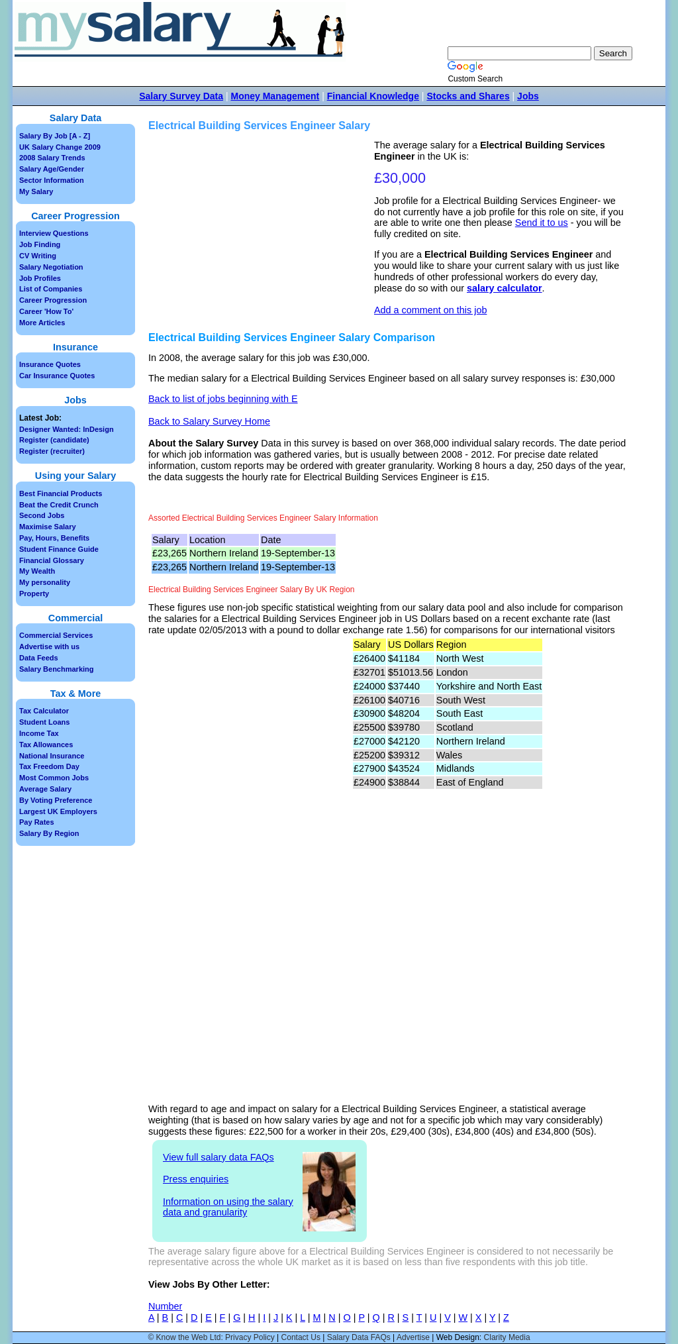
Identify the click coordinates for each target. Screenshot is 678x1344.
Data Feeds (38, 658)
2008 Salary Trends (52, 158)
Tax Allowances (46, 745)
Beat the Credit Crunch (59, 505)
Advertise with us (49, 646)
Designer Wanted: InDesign (66, 429)
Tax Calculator (44, 711)
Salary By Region (49, 833)
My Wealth (37, 571)
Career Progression (53, 300)
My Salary (36, 191)
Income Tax (39, 733)
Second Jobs (41, 515)
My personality (44, 582)
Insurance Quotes (50, 364)
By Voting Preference (55, 800)
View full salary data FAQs (218, 1157)
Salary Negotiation (51, 267)
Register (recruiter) (52, 451)
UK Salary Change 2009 (60, 147)
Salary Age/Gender (51, 169)
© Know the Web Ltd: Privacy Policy (211, 1337)
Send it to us (541, 222)
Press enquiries (195, 1179)
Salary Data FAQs (359, 1337)
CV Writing (37, 256)
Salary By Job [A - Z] (54, 136)
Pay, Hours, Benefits (54, 538)
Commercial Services (56, 635)
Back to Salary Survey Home (209, 421)
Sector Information (51, 180)
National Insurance (51, 756)
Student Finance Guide (59, 549)
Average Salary (45, 789)
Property (34, 593)
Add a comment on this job (430, 310)
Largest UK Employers (58, 811)
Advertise (413, 1337)
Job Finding (39, 244)
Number (165, 1306)
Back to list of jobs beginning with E (223, 398)
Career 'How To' (46, 311)
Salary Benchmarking (56, 669)
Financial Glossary (51, 560)
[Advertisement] (263, 232)
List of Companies (50, 289)
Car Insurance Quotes (57, 376)
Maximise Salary (47, 527)
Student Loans (44, 722)
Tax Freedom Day (49, 766)
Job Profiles (40, 278)
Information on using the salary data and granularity (228, 1207)
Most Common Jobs (54, 778)
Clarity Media (507, 1337)
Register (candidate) (54, 440)
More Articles (42, 323)
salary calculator (504, 288)
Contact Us (300, 1337)
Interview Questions (54, 233)
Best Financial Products (60, 493)
